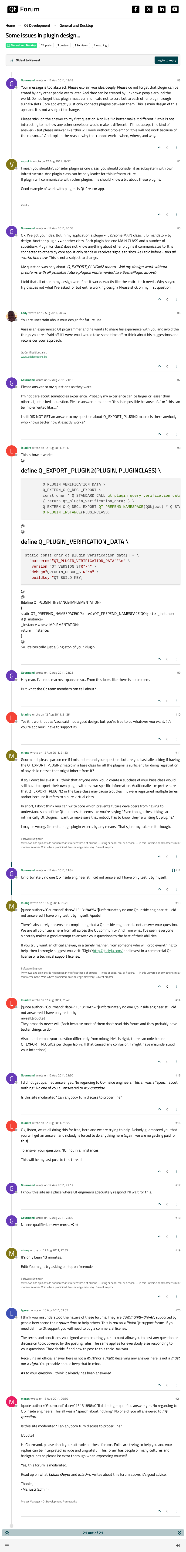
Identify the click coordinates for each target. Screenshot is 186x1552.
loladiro (26, 447)
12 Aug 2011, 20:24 (53, 312)
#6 (178, 312)
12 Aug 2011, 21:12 (60, 379)
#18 (178, 1217)
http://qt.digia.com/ (108, 950)
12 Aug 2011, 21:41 (55, 902)
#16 (178, 1122)
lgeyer (25, 1310)
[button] (6, 1545)
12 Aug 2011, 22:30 (60, 1217)
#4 (178, 161)
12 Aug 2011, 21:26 (57, 714)
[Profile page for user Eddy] (11, 316)
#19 (178, 1250)
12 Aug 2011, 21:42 (57, 1000)
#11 (178, 752)
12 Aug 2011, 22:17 (60, 1185)
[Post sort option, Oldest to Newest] (25, 60)
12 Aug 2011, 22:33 (55, 1250)
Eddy (24, 312)
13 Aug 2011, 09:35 (55, 1310)
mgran (25, 1398)
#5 (178, 228)
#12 (178, 870)
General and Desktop (21, 45)
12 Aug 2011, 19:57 (58, 161)
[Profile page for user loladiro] (11, 450)
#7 (178, 379)
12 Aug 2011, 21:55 (57, 1122)
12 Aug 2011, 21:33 (55, 752)
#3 (178, 80)
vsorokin (26, 161)
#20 (178, 1310)
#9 (178, 672)
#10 (178, 714)
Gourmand (28, 80)
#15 (178, 1075)
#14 (178, 1000)
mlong (25, 752)
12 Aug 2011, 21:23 (60, 672)
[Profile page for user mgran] (11, 1401)
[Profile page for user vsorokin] (11, 164)
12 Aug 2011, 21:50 (60, 1075)
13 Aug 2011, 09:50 (55, 1398)
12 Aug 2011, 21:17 (57, 447)
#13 (178, 902)
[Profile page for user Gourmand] (11, 83)
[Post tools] (176, 147)
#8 (178, 447)
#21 (178, 1398)
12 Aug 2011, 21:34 (60, 870)
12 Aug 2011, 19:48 (60, 80)
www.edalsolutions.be (34, 356)
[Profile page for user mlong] (11, 755)
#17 (178, 1185)
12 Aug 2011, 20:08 (60, 228)
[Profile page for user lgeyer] (11, 1313)
